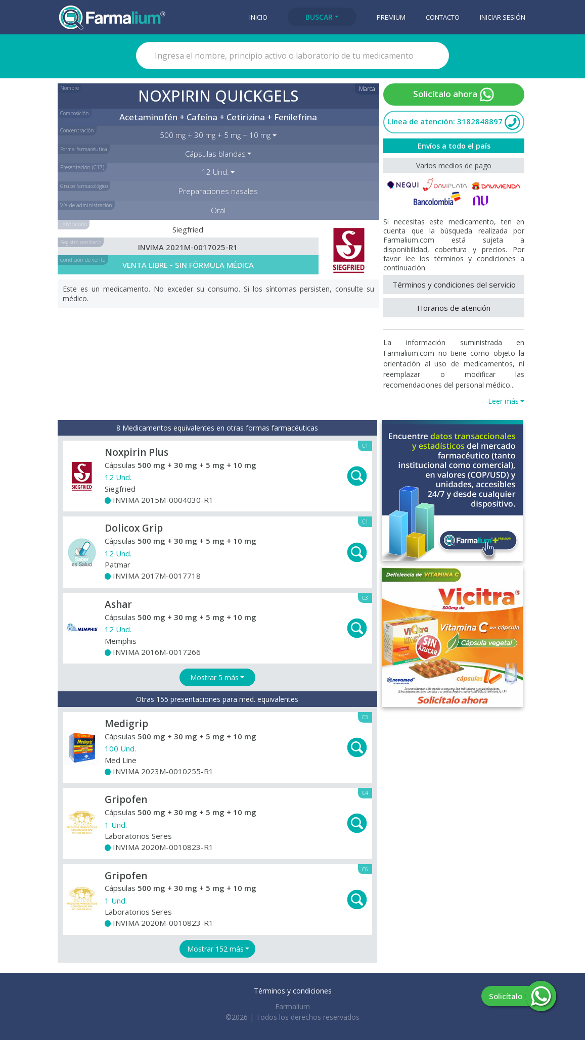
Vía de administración (86, 205)
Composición (74, 113)
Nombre (69, 87)
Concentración (77, 130)
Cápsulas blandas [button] (215, 154)
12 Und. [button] (215, 172)
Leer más (503, 401)
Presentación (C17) (82, 167)
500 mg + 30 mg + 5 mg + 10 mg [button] (215, 135)
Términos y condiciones (293, 991)
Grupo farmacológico (84, 186)
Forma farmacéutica (83, 149)
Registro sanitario (80, 242)
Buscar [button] (319, 17)
